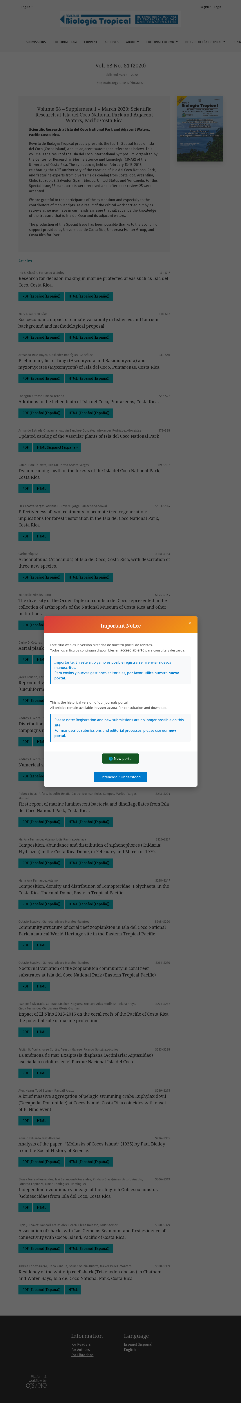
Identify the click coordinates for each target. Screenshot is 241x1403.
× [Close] (189, 623)
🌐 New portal (120, 758)
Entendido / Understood (120, 777)
